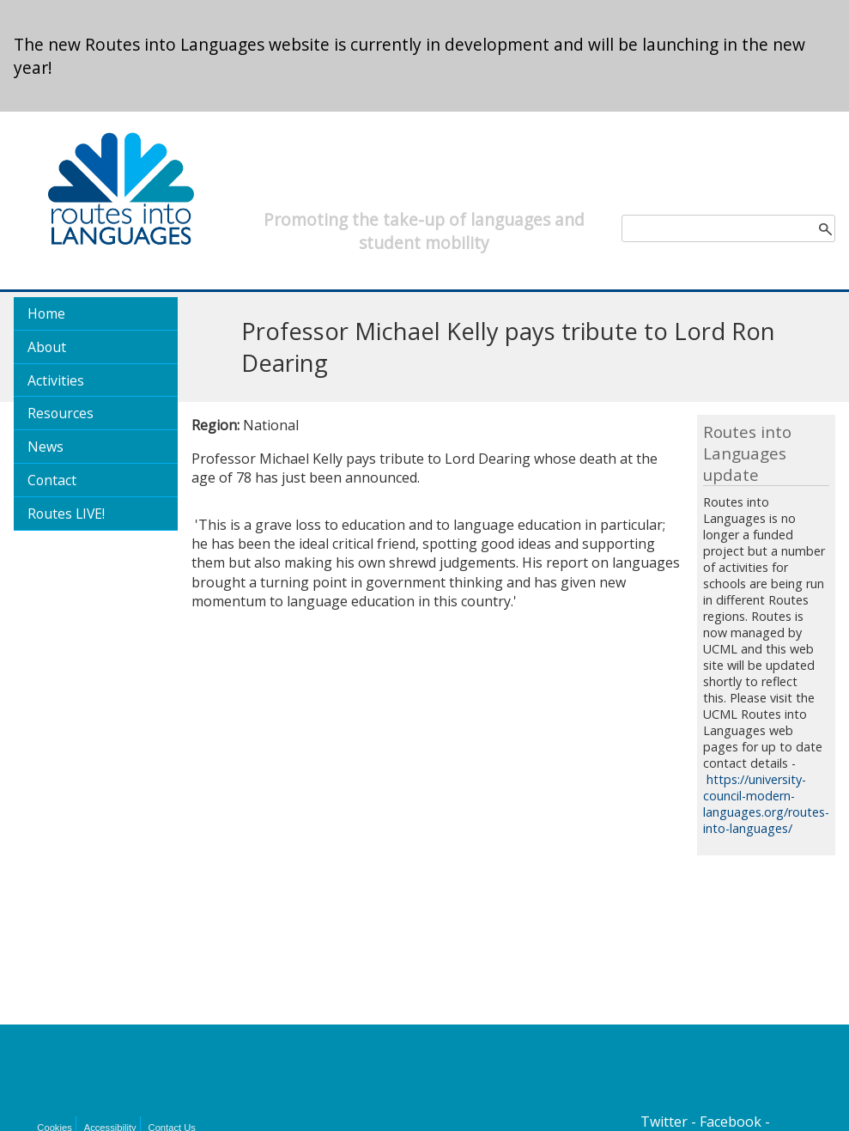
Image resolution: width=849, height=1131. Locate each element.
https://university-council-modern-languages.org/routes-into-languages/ (766, 803)
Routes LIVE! (66, 513)
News (45, 446)
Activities (55, 380)
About (46, 346)
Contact (51, 480)
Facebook (730, 1121)
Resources (60, 413)
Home (46, 313)
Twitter (664, 1121)
